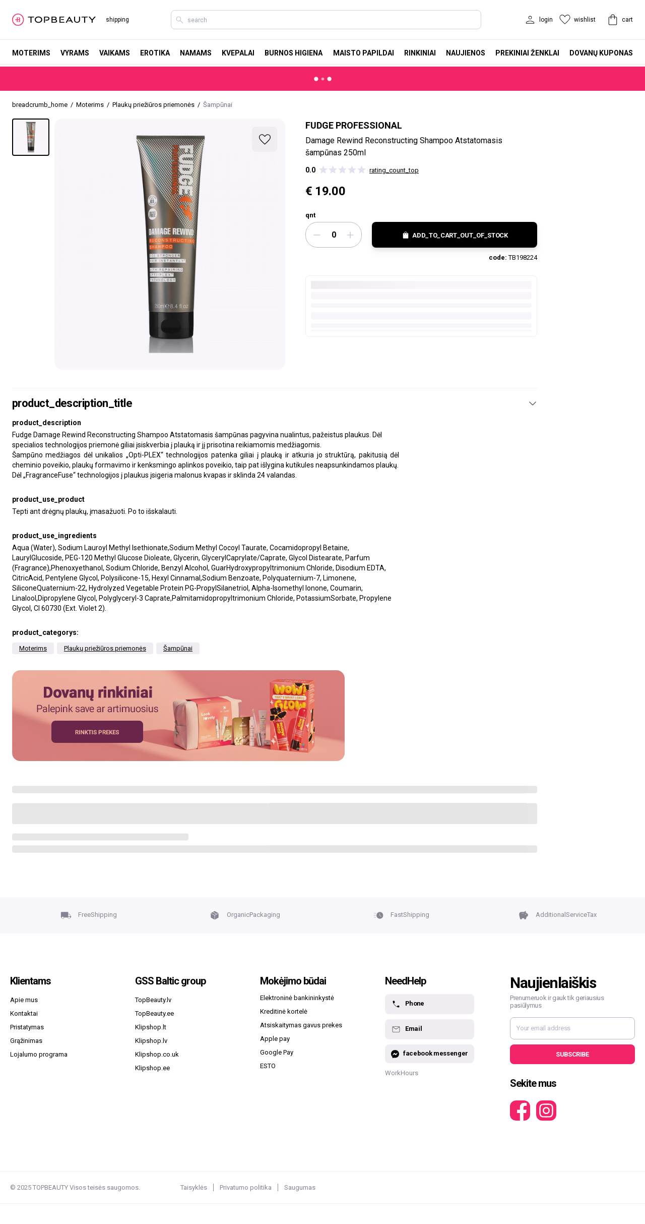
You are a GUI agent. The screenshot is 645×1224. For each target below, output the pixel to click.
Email (406, 1029)
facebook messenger (429, 1054)
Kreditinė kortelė (283, 1011)
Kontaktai (24, 1013)
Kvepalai (238, 53)
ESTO (268, 1066)
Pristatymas (27, 1027)
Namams (196, 53)
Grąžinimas (26, 1040)
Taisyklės (193, 1187)
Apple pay (275, 1038)
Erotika (155, 53)
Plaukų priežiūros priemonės (105, 648)
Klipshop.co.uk (157, 1054)
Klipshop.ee (152, 1068)
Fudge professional (353, 125)
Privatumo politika (246, 1187)
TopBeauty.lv (153, 1000)
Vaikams (114, 53)
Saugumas (299, 1187)
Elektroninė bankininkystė (297, 998)
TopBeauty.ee (154, 1013)
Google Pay (276, 1052)
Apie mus (24, 1000)
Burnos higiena (293, 53)
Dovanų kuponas (601, 53)
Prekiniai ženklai (527, 53)
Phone (407, 1004)
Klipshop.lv (151, 1040)
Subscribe (572, 1054)
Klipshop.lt (150, 1027)
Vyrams (74, 53)
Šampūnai (177, 648)
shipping (117, 19)
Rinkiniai (420, 53)
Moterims (31, 53)
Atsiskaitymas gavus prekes (301, 1025)
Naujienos (465, 53)
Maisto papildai (363, 53)
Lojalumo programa (39, 1054)
